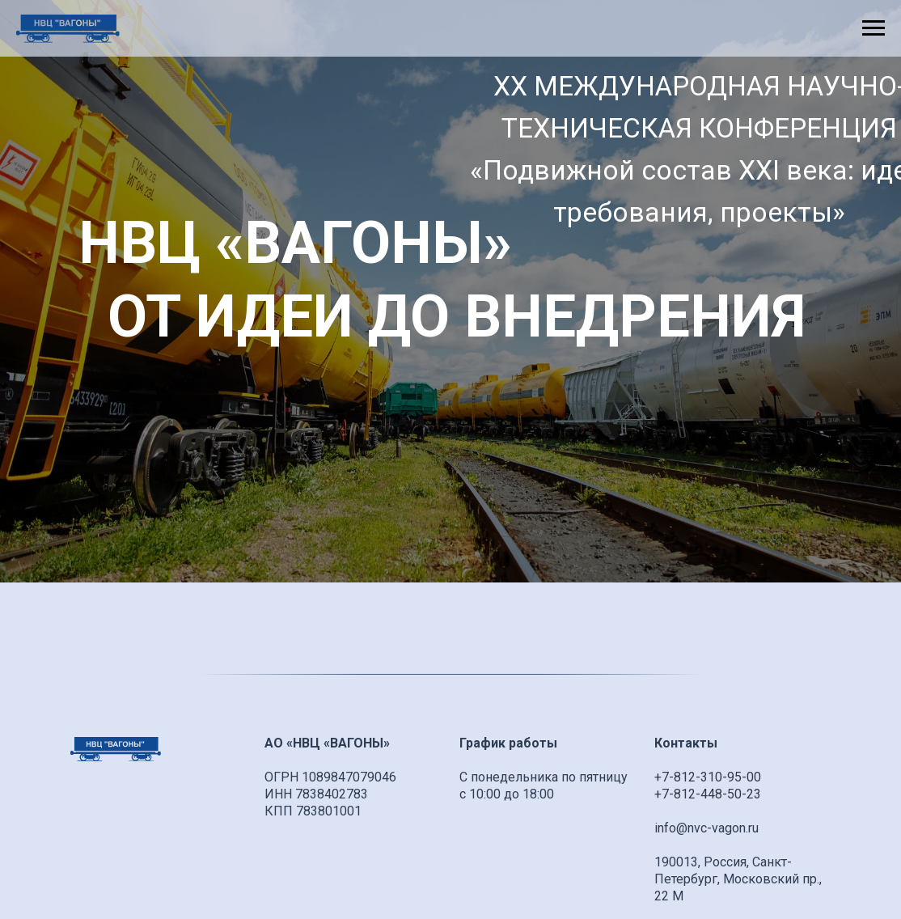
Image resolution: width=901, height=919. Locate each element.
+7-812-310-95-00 (707, 777)
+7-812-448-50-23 (707, 794)
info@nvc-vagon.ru (706, 828)
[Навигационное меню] (873, 28)
